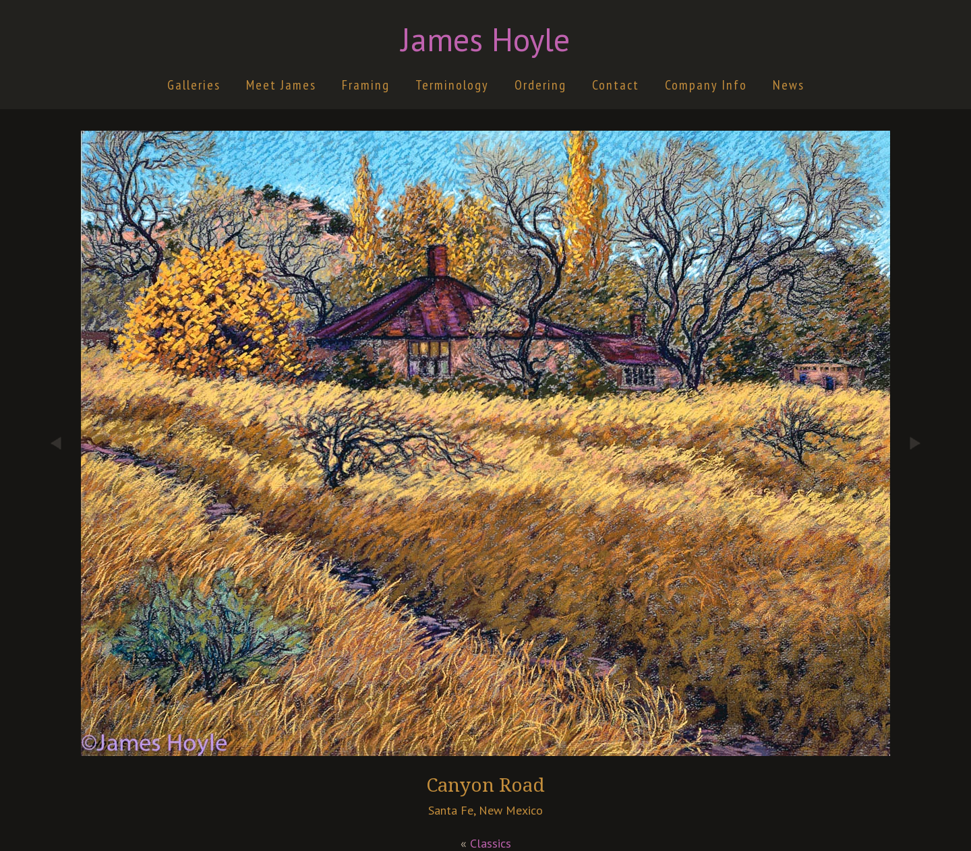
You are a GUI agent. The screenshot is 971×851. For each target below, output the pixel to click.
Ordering (540, 85)
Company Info (706, 85)
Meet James (281, 85)
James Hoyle (485, 39)
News (788, 85)
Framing (366, 85)
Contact (615, 85)
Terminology (452, 85)
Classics (490, 843)
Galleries (193, 85)
